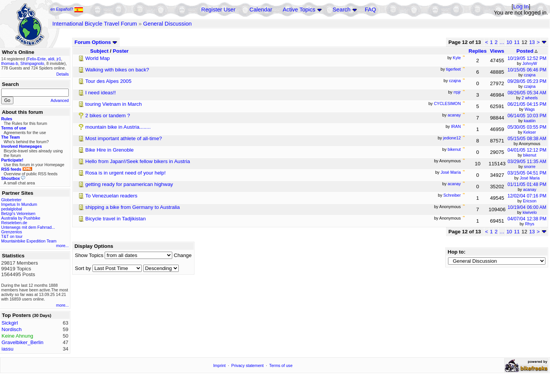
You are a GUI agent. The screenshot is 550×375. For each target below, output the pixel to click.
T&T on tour (12, 236)
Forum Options (95, 42)
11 (517, 42)
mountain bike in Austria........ (117, 127)
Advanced (60, 100)
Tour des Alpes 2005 (108, 81)
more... (62, 245)
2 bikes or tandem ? (107, 115)
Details (62, 74)
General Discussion (167, 24)
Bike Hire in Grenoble (109, 150)
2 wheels (530, 97)
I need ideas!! (100, 92)
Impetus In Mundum (19, 204)
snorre (529, 166)
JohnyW (529, 63)
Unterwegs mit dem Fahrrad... (28, 227)
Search (341, 9)
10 (509, 42)
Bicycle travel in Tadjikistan (115, 218)
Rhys (529, 223)
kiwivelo (529, 212)
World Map (97, 58)
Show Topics (89, 255)
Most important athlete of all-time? (123, 138)
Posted (526, 51)
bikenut (529, 155)
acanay (529, 189)
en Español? (66, 9)
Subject (99, 51)
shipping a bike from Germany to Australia (132, 207)
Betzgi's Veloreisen (18, 213)
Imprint (219, 365)
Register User (218, 9)
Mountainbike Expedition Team (29, 241)
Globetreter (11, 199)
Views (497, 51)
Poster (120, 51)
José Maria (530, 178)
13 (532, 42)
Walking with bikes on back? (117, 70)
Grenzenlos (11, 232)
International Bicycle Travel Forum (94, 24)
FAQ (370, 9)
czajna (529, 75)
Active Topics (299, 9)
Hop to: (457, 252)
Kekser (529, 132)
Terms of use (281, 365)
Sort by (83, 268)
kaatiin (529, 120)
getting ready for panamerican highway (129, 184)
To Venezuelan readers (111, 196)
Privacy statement (247, 365)
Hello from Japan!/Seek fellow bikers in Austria (137, 161)
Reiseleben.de (14, 222)
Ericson (530, 201)
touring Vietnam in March (113, 104)
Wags (529, 109)
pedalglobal (11, 209)
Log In (521, 6)
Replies (478, 51)
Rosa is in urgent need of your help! (125, 173)
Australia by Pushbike (20, 218)
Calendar (260, 9)
